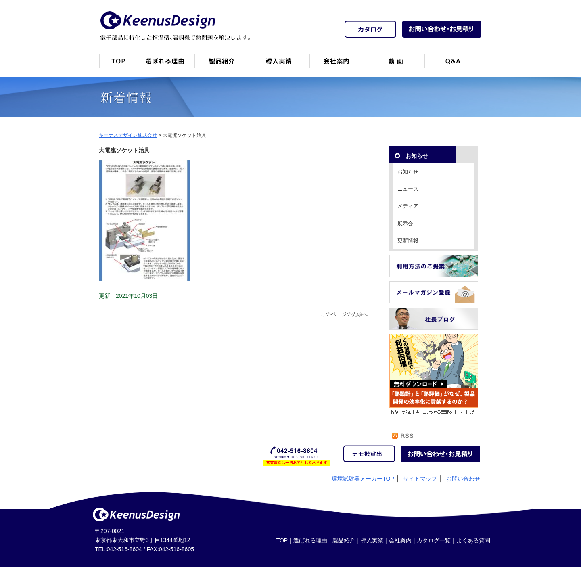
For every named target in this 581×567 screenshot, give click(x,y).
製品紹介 (223, 64)
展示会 (405, 223)
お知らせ (407, 172)
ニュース (407, 189)
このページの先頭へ (344, 314)
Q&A (453, 64)
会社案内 (338, 64)
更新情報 (407, 240)
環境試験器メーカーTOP (363, 478)
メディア (407, 206)
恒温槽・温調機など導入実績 (280, 64)
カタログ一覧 (434, 540)
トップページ (118, 64)
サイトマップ (420, 478)
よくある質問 (473, 540)
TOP (282, 540)
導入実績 (372, 540)
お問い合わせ (463, 478)
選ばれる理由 (310, 540)
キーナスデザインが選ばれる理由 (165, 64)
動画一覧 (395, 64)
